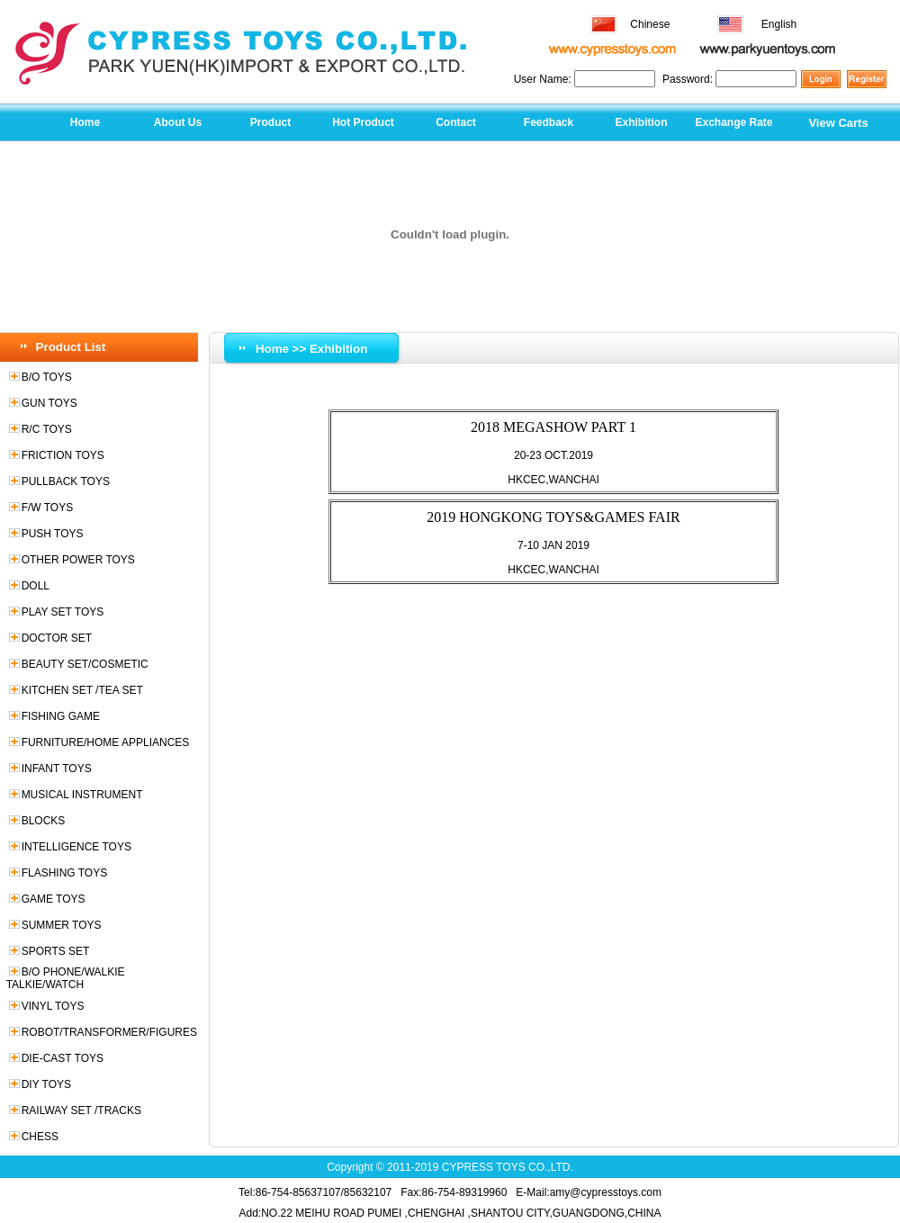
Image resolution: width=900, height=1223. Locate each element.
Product (270, 122)
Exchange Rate (733, 122)
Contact (456, 122)
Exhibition (642, 122)
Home (85, 122)
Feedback (548, 122)
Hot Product (363, 122)
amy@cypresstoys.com (606, 1192)
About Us (178, 122)
